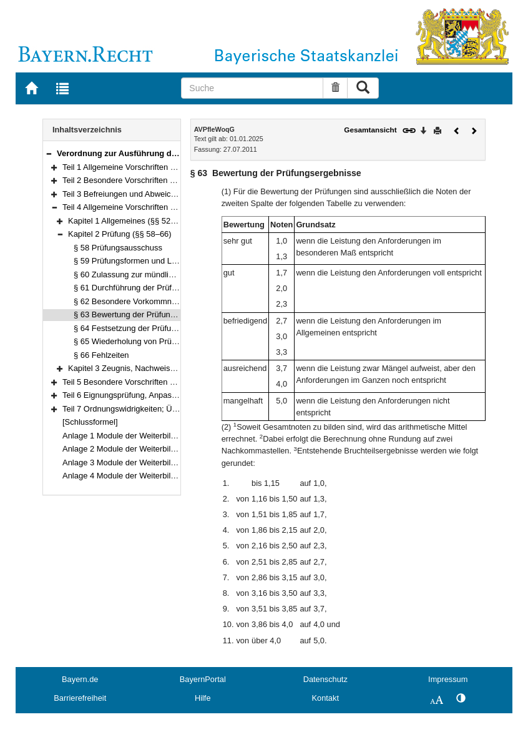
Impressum (447, 679)
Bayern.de (80, 679)
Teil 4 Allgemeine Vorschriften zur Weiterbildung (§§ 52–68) (168, 207)
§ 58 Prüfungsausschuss (118, 247)
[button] (49, 153)
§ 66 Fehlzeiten (101, 355)
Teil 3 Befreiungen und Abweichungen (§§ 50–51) (150, 194)
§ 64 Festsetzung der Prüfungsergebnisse (149, 328)
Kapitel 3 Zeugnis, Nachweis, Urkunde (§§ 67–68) (157, 368)
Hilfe (203, 698)
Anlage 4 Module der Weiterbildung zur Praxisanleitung (161, 475)
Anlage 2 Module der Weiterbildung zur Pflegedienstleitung (167, 448)
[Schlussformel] (90, 422)
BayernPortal (203, 679)
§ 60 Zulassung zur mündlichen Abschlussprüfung (163, 274)
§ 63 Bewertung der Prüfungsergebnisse (146, 314)
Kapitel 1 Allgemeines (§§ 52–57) (127, 220)
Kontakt (325, 698)
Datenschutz (325, 679)
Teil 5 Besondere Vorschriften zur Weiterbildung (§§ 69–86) (168, 382)
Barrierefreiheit (80, 698)
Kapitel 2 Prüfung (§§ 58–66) (120, 234)
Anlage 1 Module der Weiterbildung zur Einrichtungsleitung (167, 435)
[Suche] (252, 88)
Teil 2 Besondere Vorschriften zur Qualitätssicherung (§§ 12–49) (176, 180)
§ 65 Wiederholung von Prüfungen (135, 341)
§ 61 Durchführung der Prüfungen (134, 287)
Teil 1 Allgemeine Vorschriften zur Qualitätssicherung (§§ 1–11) (175, 167)
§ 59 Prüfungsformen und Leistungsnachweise (157, 260)
